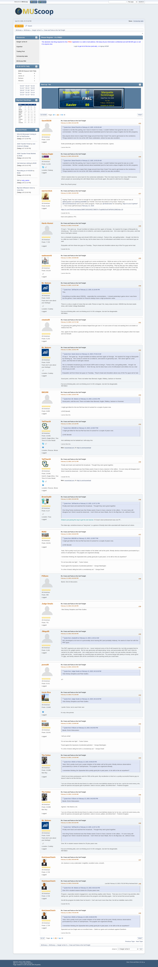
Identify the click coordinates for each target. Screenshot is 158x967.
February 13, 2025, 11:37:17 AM (69, 322)
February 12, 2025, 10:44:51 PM (69, 193)
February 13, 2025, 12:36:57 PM (69, 394)
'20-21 (27, 88)
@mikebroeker (107, 204)
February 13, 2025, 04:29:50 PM (69, 578)
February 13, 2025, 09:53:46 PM (69, 633)
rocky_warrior (25, 180)
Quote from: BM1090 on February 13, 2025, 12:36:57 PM (81, 428)
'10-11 (33, 94)
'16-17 (33, 90)
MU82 (20, 156)
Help (128, 962)
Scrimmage (107, 94)
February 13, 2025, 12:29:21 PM (69, 349)
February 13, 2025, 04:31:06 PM (69, 606)
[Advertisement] (91, 65)
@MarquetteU (67, 202)
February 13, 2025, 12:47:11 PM (69, 461)
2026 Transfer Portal (23, 144)
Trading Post (20, 51)
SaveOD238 (46, 121)
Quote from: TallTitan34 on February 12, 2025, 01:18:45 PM (82, 289)
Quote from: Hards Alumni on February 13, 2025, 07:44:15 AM (82, 354)
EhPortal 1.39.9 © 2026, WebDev (22, 961)
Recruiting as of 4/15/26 (24, 170)
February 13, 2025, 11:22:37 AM (69, 285)
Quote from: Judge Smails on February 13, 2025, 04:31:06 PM (82, 671)
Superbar (19, 46)
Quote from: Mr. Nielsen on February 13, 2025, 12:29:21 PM (82, 399)
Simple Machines (27, 963)
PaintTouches (25, 136)
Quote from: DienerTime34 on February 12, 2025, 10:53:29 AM (82, 127)
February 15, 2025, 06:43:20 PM (69, 822)
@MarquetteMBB (80, 202)
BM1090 (45, 392)
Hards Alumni (47, 223)
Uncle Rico (20, 190)
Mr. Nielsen (46, 283)
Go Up (42, 938)
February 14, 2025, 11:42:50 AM (69, 794)
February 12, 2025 (88, 206)
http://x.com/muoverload (84, 448)
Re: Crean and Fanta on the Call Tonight (73, 121)
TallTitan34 (46, 421)
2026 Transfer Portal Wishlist (26, 153)
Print (140, 114)
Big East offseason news (25, 188)
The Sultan (46, 755)
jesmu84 (45, 665)
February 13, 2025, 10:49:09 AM (69, 257)
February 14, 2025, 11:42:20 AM (69, 757)
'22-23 (33, 86)
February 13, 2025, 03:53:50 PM (69, 499)
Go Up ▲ (142, 962)
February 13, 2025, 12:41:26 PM (69, 423)
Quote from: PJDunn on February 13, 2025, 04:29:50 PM (81, 728)
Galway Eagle (47, 154)
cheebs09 (46, 320)
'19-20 (33, 88)
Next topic (139, 941)
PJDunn (45, 576)
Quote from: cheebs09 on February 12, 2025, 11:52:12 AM (81, 638)
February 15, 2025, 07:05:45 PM (69, 912)
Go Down (43, 114)
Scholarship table (138, 21)
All (64, 115)
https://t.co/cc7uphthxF (130, 204)
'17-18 (27, 90)
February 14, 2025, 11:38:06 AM (69, 723)
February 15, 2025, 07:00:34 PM (69, 883)
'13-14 (33, 92)
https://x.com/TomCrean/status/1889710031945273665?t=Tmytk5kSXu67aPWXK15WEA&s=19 (92, 209)
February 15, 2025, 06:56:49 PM (69, 859)
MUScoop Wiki (21, 61)
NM (18, 180)
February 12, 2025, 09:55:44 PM (69, 156)
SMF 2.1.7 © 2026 (18, 963)
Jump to (114, 949)
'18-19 (22, 90)
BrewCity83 (46, 497)
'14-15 (27, 92)
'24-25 (22, 86)
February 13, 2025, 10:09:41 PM (69, 667)
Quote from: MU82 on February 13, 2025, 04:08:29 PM (80, 762)
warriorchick (47, 191)
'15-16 (22, 92)
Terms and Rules (134, 962)
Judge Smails (47, 604)
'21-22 (22, 88)
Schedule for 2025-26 (107, 105)
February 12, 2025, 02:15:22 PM (69, 123)
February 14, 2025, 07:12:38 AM (69, 694)
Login (75, 46)
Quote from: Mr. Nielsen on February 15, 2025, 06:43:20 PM (82, 888)
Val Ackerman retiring (24, 163)
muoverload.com (69, 448)
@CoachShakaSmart (69, 204)
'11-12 (27, 94)
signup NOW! (104, 46)
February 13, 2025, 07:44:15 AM (69, 225)
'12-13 (22, 94)
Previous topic (130, 941)
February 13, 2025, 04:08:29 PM (69, 534)
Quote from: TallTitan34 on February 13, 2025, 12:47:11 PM (82, 503)
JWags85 (45, 631)
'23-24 (27, 86)
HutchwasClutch (48, 857)
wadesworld (47, 256)
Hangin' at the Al (21, 42)
